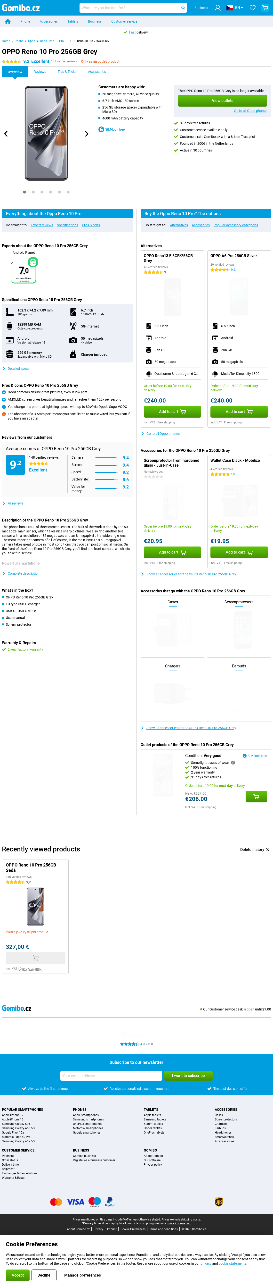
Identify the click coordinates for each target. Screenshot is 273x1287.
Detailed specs (15, 368)
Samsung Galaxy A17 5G (18, 1141)
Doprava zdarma (30, 968)
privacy (206, 1263)
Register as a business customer (94, 1160)
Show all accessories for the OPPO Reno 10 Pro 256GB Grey (188, 574)
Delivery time (10, 1164)
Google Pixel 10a (13, 1132)
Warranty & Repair (13, 1177)
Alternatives (179, 225)
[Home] (8, 21)
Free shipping (166, 422)
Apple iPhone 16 (13, 1119)
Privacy (98, 1229)
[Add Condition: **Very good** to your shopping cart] (256, 796)
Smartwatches (224, 1137)
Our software (152, 1160)
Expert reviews (42, 225)
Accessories (49, 21)
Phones (80, 1109)
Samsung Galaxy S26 (16, 1124)
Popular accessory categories (236, 225)
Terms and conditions (163, 1229)
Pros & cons (91, 225)
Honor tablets (153, 1128)
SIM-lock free (111, 129)
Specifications (67, 225)
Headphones (223, 1132)
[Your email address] (111, 1076)
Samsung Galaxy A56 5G (18, 1128)
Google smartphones (86, 1132)
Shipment (8, 1169)
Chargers (221, 1124)
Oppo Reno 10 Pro (52, 41)
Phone (25, 21)
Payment (8, 1156)
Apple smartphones (86, 1115)
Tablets (72, 21)
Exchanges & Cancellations (19, 1173)
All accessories (224, 1141)
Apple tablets (152, 1115)
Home (6, 41)
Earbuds (220, 1128)
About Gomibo (153, 1156)
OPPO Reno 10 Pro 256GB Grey (89, 41)
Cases (219, 1115)
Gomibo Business (84, 1156)
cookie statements (232, 1263)
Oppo (31, 41)
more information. (179, 1223)
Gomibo (150, 1150)
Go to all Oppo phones (250, 111)
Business (95, 21)
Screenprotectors (226, 1119)
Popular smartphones (22, 1109)
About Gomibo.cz (78, 1229)
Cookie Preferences (132, 1229)
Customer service (124, 21)
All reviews (13, 503)
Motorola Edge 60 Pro (16, 1137)
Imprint (112, 1229)
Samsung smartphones (88, 1119)
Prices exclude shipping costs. (181, 1219)
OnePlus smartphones (87, 1124)
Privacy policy (153, 1164)
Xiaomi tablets (153, 1124)
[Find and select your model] (133, 8)
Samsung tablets (155, 1119)
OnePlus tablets (154, 1132)
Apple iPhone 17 (13, 1115)
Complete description (21, 573)
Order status (10, 1160)
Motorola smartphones (88, 1128)
